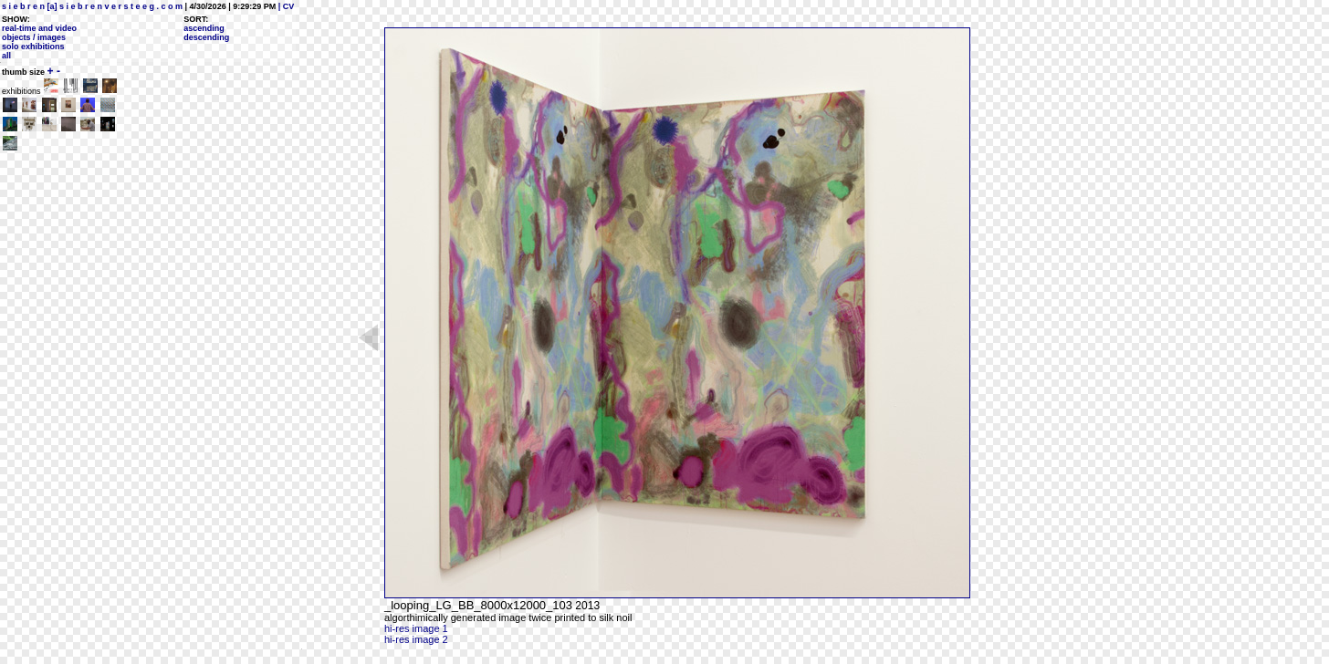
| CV (285, 6)
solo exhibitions (33, 46)
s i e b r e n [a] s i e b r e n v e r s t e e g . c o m (92, 6)
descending (206, 37)
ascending (204, 28)
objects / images (34, 37)
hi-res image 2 (416, 639)
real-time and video (39, 28)
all (6, 55)
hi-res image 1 (416, 628)
